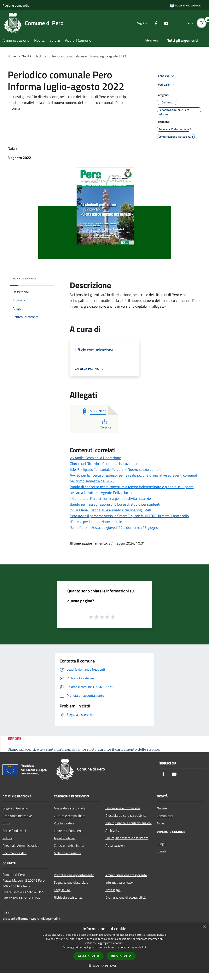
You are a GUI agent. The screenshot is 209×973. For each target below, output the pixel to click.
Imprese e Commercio (69, 830)
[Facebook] (154, 23)
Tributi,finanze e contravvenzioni (128, 822)
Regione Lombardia (15, 5)
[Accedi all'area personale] (186, 5)
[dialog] (104, 948)
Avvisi (161, 823)
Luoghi (161, 843)
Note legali (113, 889)
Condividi (166, 76)
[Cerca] (202, 23)
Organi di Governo (15, 808)
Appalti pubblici (64, 838)
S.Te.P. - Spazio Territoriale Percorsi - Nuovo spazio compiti (115, 469)
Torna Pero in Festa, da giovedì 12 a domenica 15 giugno (114, 527)
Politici (7, 838)
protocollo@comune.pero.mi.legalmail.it (31, 918)
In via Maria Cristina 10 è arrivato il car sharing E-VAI (110, 510)
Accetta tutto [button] (88, 956)
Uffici (6, 823)
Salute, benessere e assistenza (127, 837)
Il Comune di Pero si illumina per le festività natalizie (110, 498)
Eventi (161, 851)
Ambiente (112, 830)
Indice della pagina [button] (24, 278)
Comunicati (165, 815)
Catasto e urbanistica (69, 845)
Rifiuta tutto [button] (121, 955)
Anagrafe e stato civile (69, 808)
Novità (26, 56)
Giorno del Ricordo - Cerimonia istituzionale (104, 463)
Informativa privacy (119, 882)
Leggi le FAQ (62, 889)
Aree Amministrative (17, 815)
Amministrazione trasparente (126, 874)
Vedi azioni (167, 84)
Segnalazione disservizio (71, 882)
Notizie (41, 56)
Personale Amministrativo (20, 845)
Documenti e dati (14, 852)
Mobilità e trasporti (67, 852)
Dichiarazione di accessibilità (125, 897)
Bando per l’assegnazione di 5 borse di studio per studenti (115, 504)
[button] (105, 965)
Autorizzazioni (115, 845)
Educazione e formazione (122, 808)
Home (11, 56)
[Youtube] (165, 23)
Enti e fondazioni (14, 830)
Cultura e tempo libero (69, 815)
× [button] (204, 927)
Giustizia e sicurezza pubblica (125, 815)
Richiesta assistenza (68, 897)
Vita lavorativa (64, 823)
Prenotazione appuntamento (74, 874)
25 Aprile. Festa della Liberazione (95, 458)
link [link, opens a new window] (144, 947)
